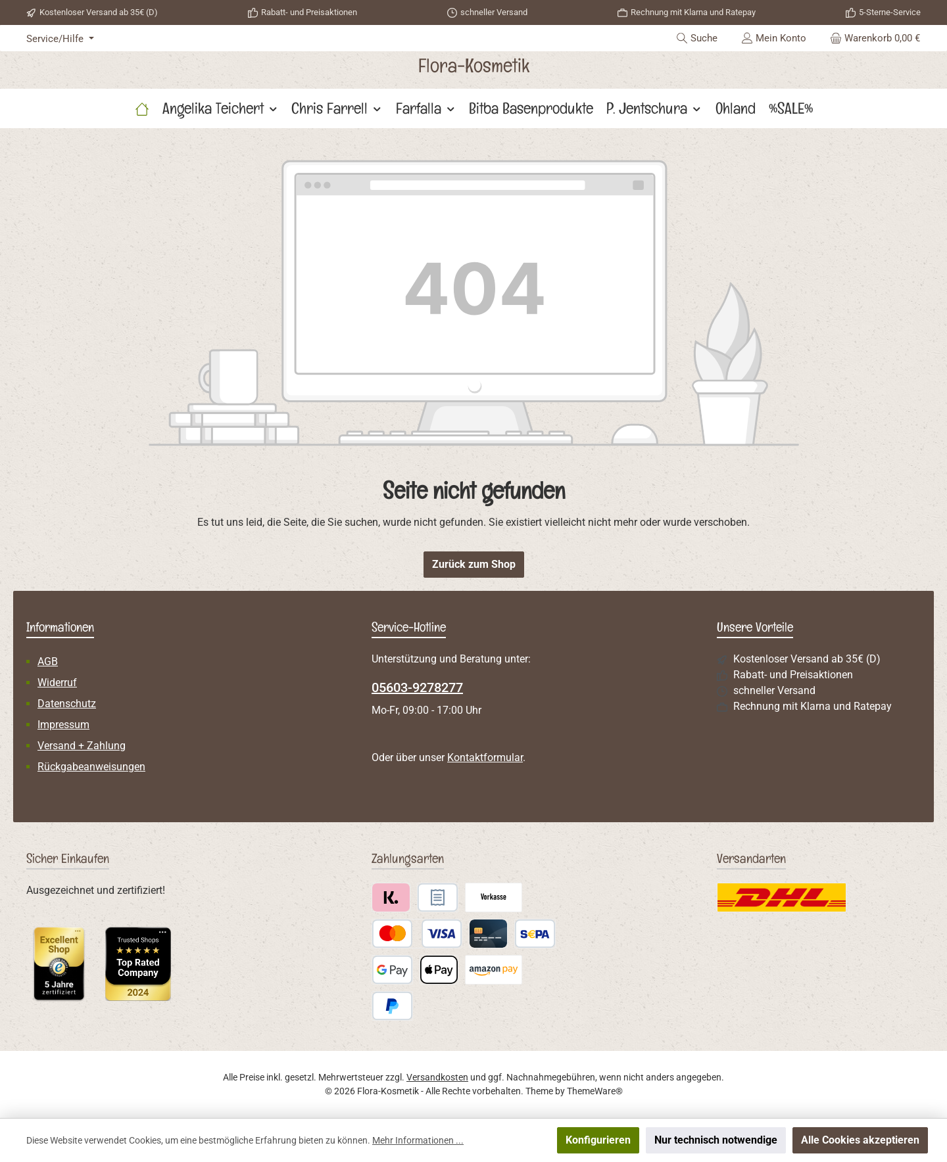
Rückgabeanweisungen (91, 766)
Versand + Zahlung (81, 745)
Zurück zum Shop (474, 564)
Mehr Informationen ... (418, 1140)
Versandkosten (437, 1077)
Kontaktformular (485, 757)
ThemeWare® (595, 1091)
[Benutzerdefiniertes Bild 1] (59, 963)
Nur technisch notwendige (715, 1140)
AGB (47, 661)
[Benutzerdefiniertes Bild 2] (138, 964)
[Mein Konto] (774, 38)
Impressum (63, 724)
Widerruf (57, 682)
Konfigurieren (598, 1140)
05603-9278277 (417, 687)
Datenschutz (66, 703)
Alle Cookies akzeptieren (860, 1140)
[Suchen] (697, 38)
